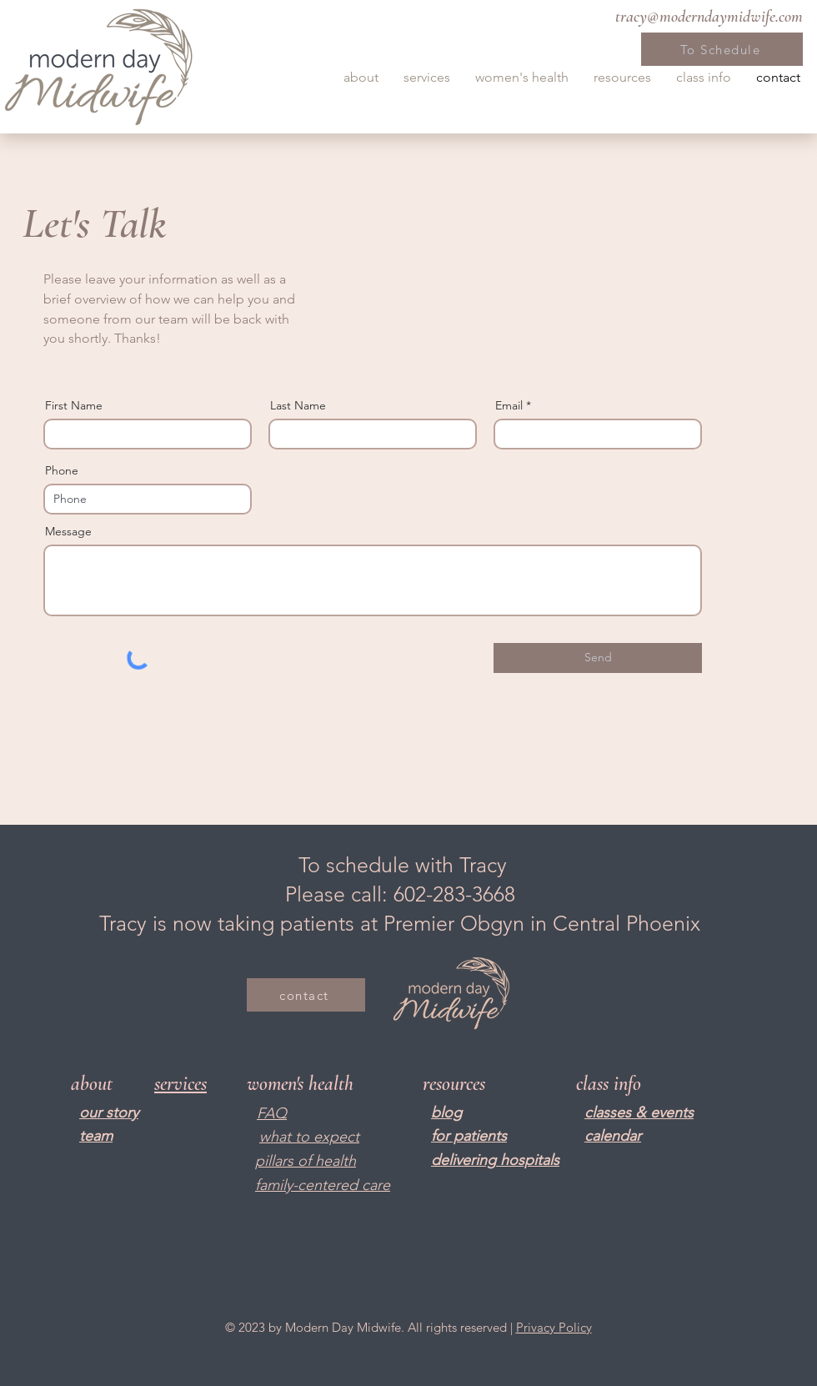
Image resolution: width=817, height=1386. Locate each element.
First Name (74, 405)
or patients (471, 1136)
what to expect (309, 1136)
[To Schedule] (722, 49)
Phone (61, 470)
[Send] (598, 658)
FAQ (272, 1113)
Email (509, 405)
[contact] (306, 995)
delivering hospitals (495, 1160)
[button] (361, 77)
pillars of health (305, 1161)
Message (68, 531)
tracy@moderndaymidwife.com (709, 17)
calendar (612, 1136)
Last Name (298, 405)
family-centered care (322, 1185)
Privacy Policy (554, 1327)
